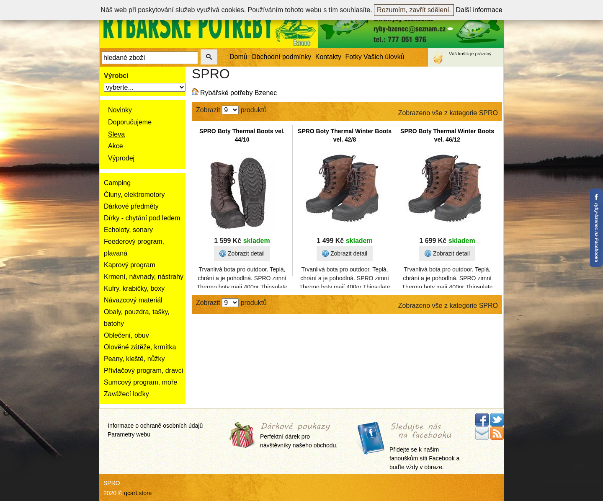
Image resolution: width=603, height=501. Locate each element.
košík (463, 53)
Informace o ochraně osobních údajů (155, 425)
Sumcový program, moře (140, 382)
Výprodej (121, 158)
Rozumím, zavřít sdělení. (414, 9)
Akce (115, 146)
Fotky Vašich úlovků (375, 56)
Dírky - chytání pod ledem (142, 218)
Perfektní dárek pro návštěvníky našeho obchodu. (299, 436)
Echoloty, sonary (128, 229)
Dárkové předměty (131, 206)
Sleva (116, 134)
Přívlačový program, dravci (143, 370)
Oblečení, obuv (126, 335)
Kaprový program (129, 265)
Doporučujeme (130, 122)
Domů (238, 56)
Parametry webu (129, 434)
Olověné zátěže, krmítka (140, 347)
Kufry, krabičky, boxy (134, 288)
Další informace (479, 9)
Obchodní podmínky (281, 56)
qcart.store (138, 493)
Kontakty (328, 56)
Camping (117, 182)
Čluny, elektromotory (134, 194)
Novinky (120, 110)
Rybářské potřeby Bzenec (238, 92)
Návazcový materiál (133, 300)
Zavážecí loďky (126, 394)
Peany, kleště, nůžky (134, 358)
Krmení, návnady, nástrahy (143, 276)
